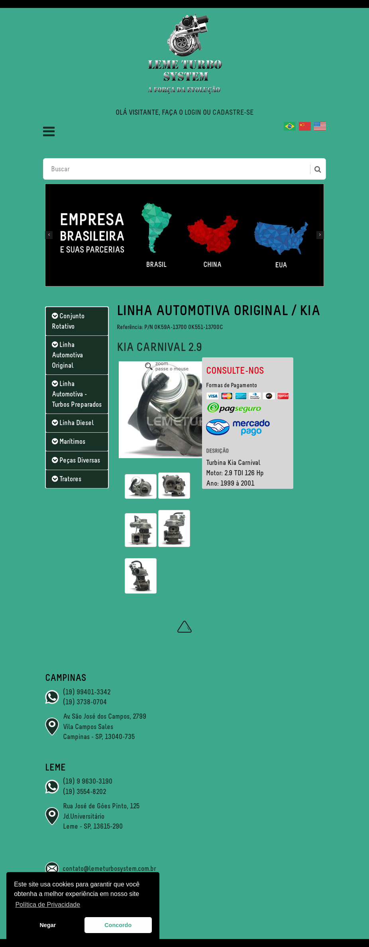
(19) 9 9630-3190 (87, 781)
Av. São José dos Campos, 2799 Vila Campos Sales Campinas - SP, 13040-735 (104, 726)
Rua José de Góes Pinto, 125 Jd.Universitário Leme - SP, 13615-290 (101, 816)
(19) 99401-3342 (86, 692)
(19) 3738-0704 (85, 702)
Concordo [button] (118, 925)
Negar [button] (47, 925)
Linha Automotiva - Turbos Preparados (77, 393)
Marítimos (68, 441)
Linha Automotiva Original (67, 354)
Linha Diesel (73, 422)
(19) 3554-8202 (84, 791)
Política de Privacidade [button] (47, 904)
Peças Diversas (76, 460)
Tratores (66, 478)
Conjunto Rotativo (68, 321)
